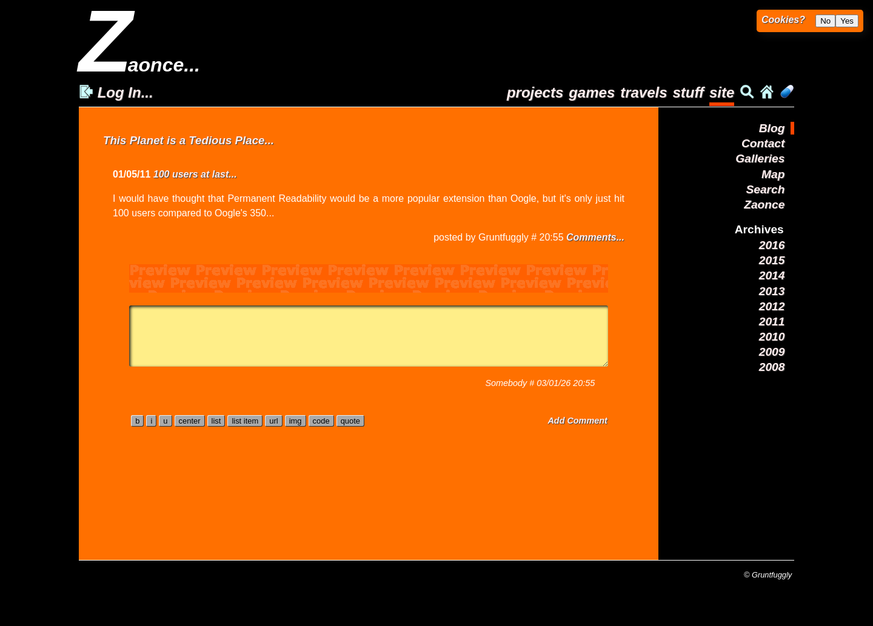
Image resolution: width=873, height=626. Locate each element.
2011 (772, 321)
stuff (688, 92)
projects (535, 92)
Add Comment (577, 420)
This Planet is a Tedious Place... (188, 140)
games (592, 92)
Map (772, 174)
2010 (772, 336)
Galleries (759, 158)
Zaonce (764, 204)
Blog (772, 128)
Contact (762, 143)
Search (765, 189)
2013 (772, 291)
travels (643, 92)
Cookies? (783, 20)
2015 (772, 260)
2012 (772, 306)
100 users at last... (195, 174)
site (721, 92)
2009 (772, 351)
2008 (772, 367)
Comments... (595, 237)
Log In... (116, 92)
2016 (772, 245)
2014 (772, 275)
